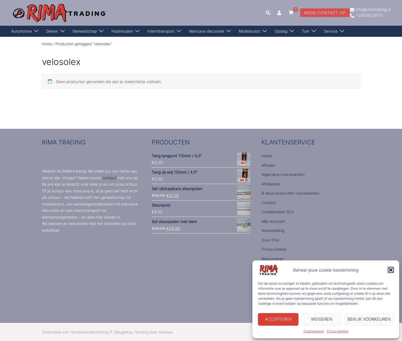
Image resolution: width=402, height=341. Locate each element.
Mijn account (273, 221)
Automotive (21, 31)
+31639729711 (366, 15)
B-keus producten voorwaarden (290, 193)
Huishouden (122, 31)
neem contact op (325, 12)
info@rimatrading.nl (370, 10)
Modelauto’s (249, 31)
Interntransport (160, 31)
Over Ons (270, 240)
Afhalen (268, 165)
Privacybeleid (337, 331)
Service (331, 31)
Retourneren (273, 258)
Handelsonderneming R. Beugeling (101, 332)
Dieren (52, 31)
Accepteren (278, 319)
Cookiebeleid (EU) (278, 211)
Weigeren (321, 319)
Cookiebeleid (313, 331)
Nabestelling (273, 230)
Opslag (281, 31)
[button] (391, 270)
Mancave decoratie (206, 31)
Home (47, 44)
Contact (269, 202)
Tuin (305, 31)
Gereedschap (85, 31)
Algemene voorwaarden (283, 174)
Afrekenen (271, 184)
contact (109, 177)
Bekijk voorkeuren (369, 319)
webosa (166, 332)
